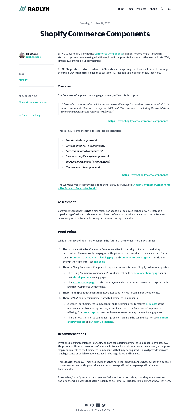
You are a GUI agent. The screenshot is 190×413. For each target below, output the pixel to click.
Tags (130, 8)
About (153, 8)
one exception (91, 312)
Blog (121, 8)
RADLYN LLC (108, 410)
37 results (151, 303)
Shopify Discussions (101, 321)
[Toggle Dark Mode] (169, 9)
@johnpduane (33, 57)
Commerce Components (108, 53)
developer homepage (146, 273)
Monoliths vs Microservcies (33, 102)
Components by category (135, 257)
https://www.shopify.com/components (145, 174)
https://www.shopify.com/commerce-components (138, 120)
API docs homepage (83, 282)
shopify (23, 80)
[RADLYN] (34, 9)
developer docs (82, 277)
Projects (141, 8)
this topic (99, 261)
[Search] (162, 9)
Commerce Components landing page (93, 257)
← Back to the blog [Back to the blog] (29, 115)
